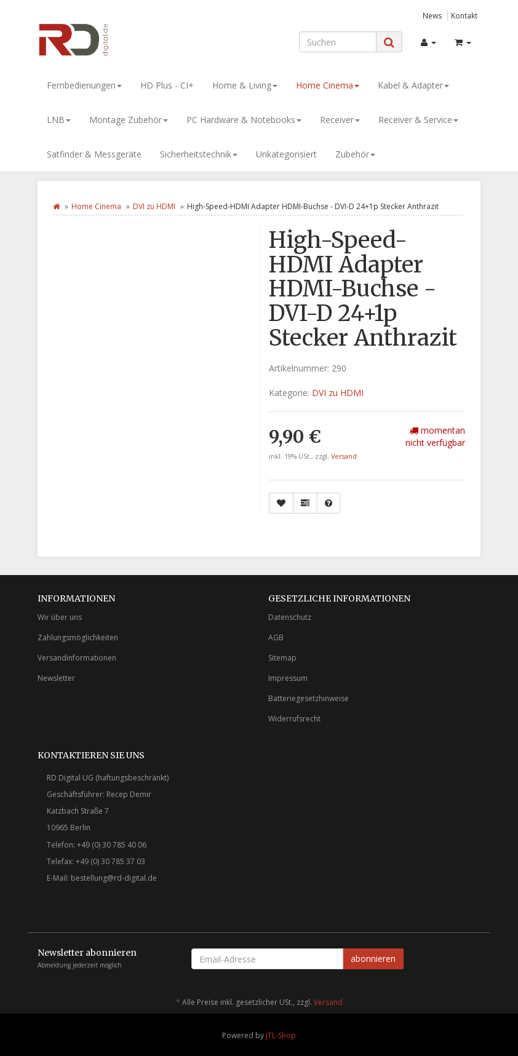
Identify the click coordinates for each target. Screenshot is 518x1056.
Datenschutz (289, 617)
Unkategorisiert (286, 154)
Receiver (340, 119)
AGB (276, 637)
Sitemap (282, 658)
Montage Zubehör (128, 119)
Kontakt (464, 15)
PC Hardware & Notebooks (243, 119)
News (432, 15)
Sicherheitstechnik (198, 154)
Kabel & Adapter (413, 85)
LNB (59, 119)
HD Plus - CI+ (167, 85)
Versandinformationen (77, 658)
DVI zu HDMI (154, 206)
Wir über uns (60, 617)
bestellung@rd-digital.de (114, 878)
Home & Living (244, 85)
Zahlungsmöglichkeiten (78, 637)
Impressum (288, 678)
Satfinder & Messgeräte (94, 154)
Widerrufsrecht (294, 718)
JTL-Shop (281, 1035)
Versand (344, 456)
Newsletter (56, 678)
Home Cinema (327, 85)
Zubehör (355, 154)
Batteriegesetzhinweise (308, 698)
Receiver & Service (418, 119)
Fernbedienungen (84, 85)
